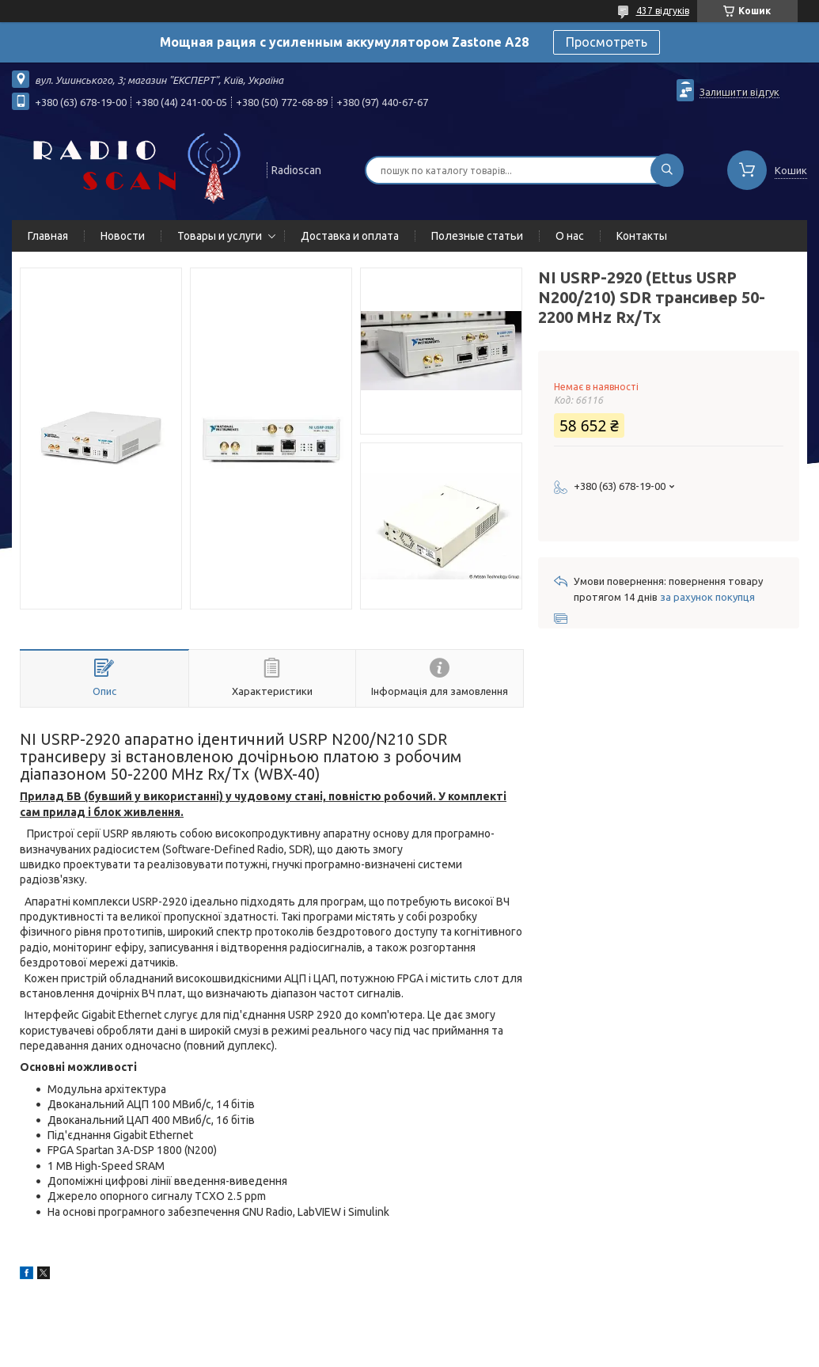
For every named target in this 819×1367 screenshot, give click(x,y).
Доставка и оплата (350, 235)
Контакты (641, 235)
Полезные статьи (477, 235)
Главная (48, 235)
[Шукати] (667, 170)
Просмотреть (606, 42)
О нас (569, 235)
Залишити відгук (739, 91)
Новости (122, 235)
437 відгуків (662, 11)
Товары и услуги (219, 235)
